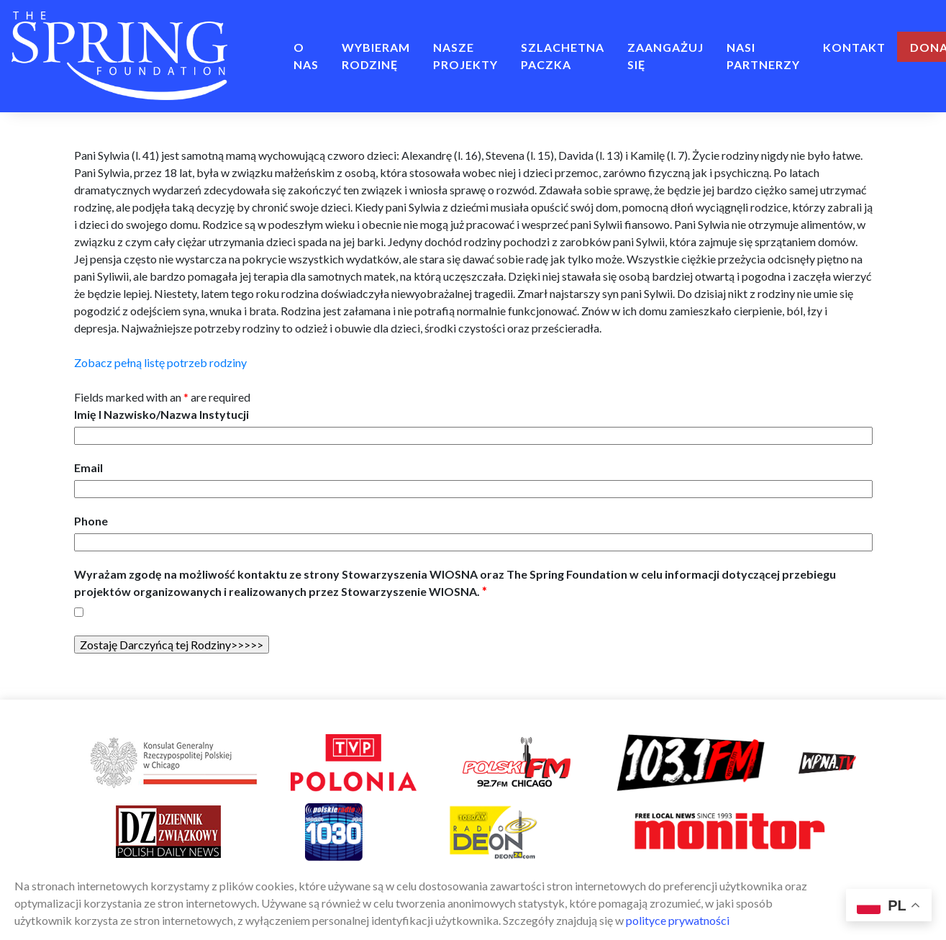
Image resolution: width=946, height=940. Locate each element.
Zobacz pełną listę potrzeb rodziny (160, 362)
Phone (91, 521)
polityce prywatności (677, 920)
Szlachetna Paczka (562, 55)
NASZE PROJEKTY (465, 55)
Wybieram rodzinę (376, 55)
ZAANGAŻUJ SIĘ (665, 55)
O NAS (306, 55)
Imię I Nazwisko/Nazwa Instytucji (161, 414)
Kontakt (854, 47)
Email (88, 467)
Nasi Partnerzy (763, 55)
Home (260, 47)
